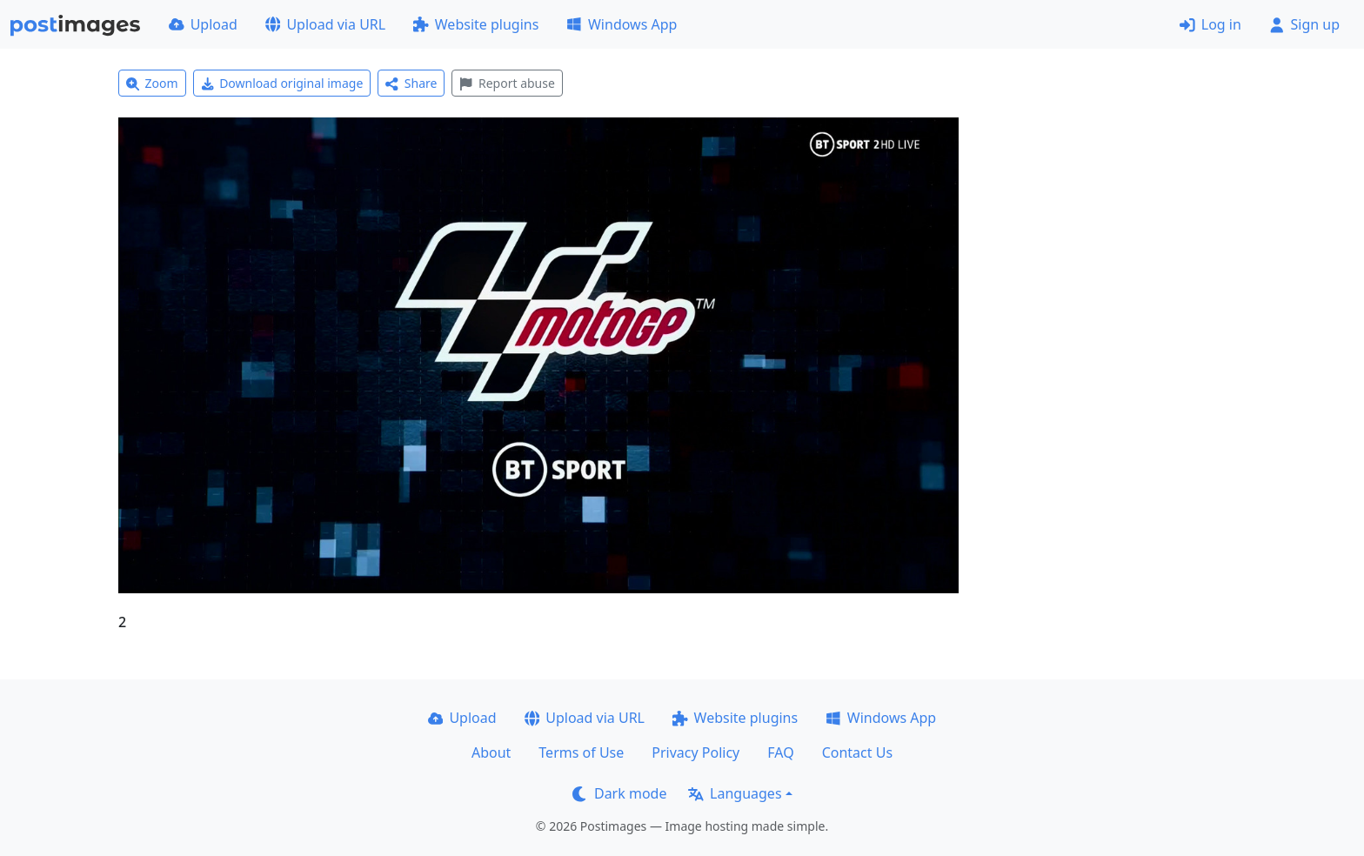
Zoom (152, 83)
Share (411, 83)
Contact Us (857, 752)
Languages (734, 793)
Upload (203, 24)
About (491, 752)
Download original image (282, 83)
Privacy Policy (695, 752)
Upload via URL (325, 24)
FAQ (780, 752)
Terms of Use (581, 752)
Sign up (1304, 24)
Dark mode (619, 793)
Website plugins (475, 24)
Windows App (621, 24)
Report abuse (506, 83)
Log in (1210, 24)
